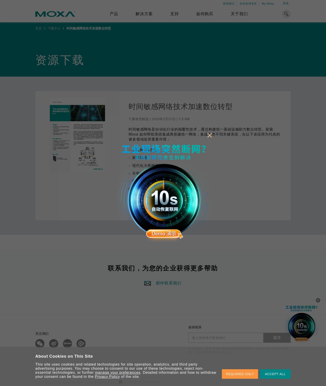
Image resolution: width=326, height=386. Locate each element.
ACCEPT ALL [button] (275, 374)
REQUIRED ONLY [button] (240, 374)
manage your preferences (118, 372)
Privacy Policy (107, 377)
